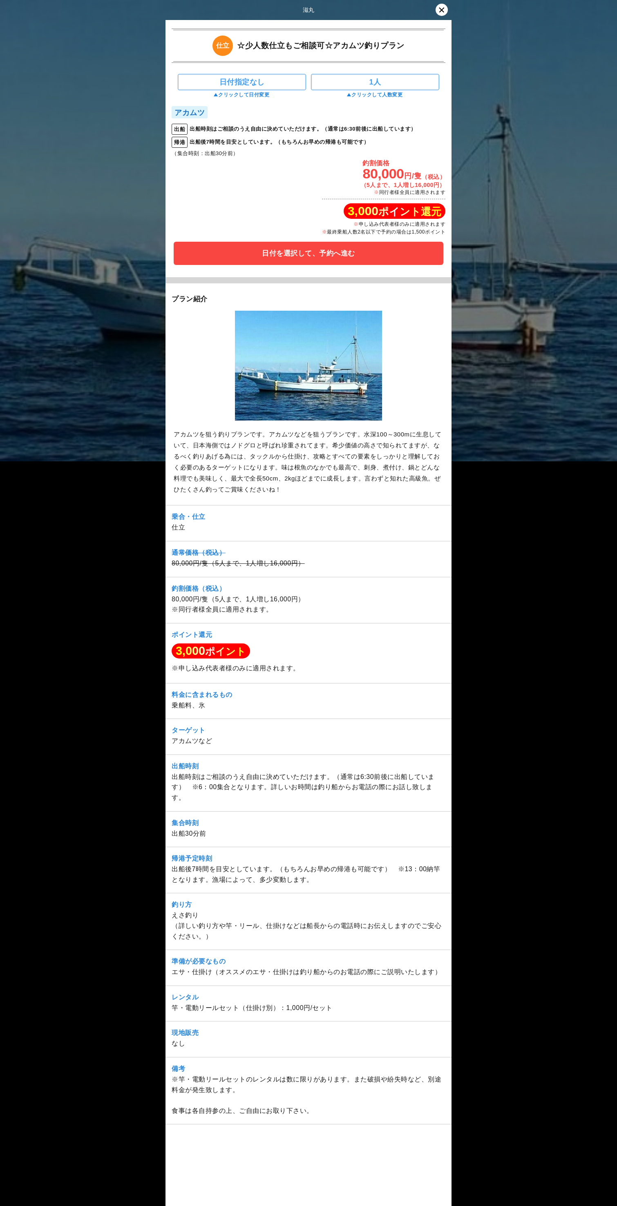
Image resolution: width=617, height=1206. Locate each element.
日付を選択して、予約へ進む (308, 253)
